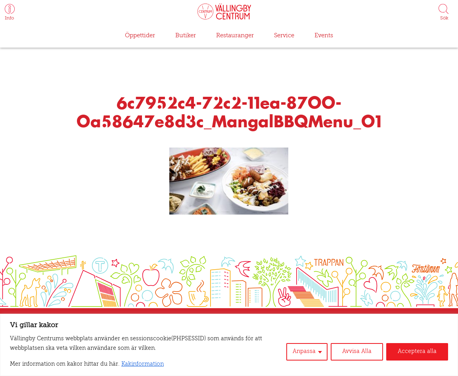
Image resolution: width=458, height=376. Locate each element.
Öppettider (140, 35)
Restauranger (233, 35)
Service (282, 35)
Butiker (184, 35)
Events (322, 35)
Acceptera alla (419, 352)
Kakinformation (125, 364)
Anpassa (311, 352)
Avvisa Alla (362, 352)
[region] (229, 345)
